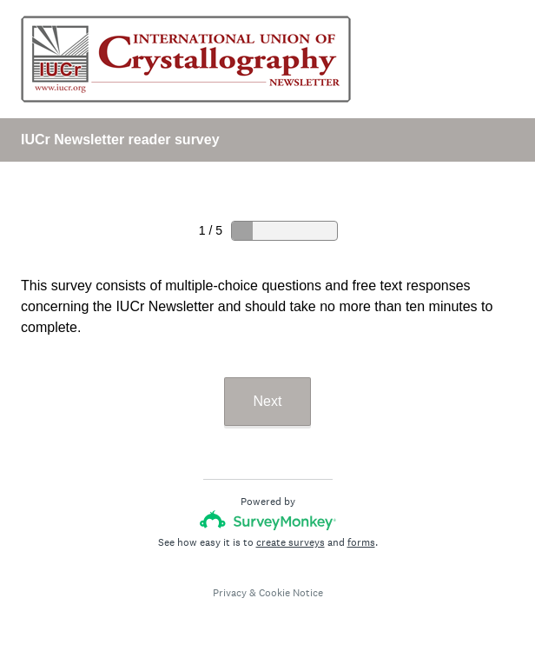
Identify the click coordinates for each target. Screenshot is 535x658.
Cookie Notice (291, 593)
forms (361, 542)
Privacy (230, 593)
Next (268, 401)
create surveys (290, 542)
